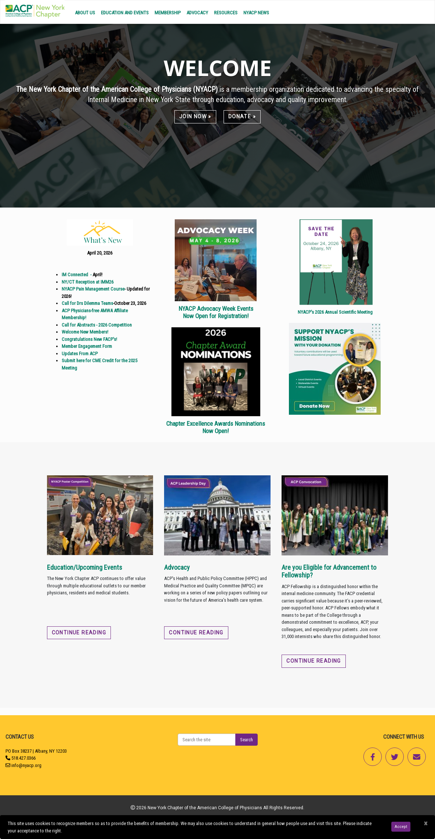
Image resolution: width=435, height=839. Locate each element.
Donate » (242, 116)
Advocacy (197, 12)
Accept (401, 826)
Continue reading (79, 632)
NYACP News (256, 12)
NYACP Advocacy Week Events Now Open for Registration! (215, 312)
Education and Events (125, 12)
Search (246, 739)
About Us (85, 12)
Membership (168, 12)
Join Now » (195, 116)
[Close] (426, 823)
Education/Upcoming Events (84, 567)
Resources (226, 12)
